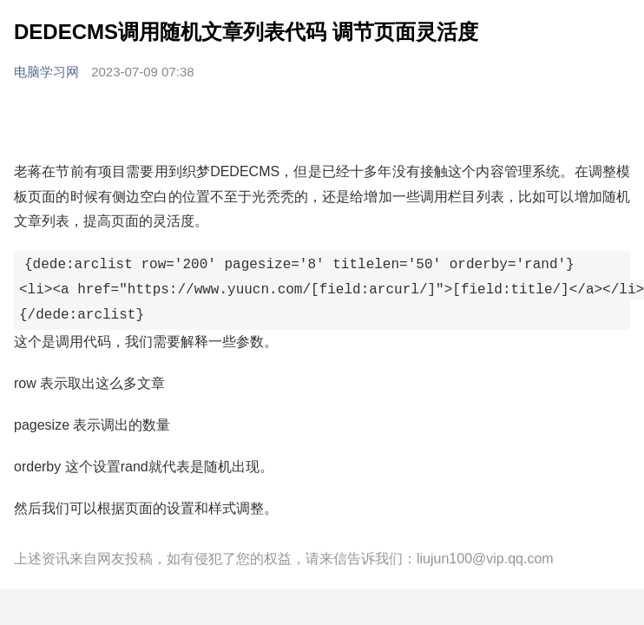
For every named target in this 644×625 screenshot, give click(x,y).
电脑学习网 (48, 71)
